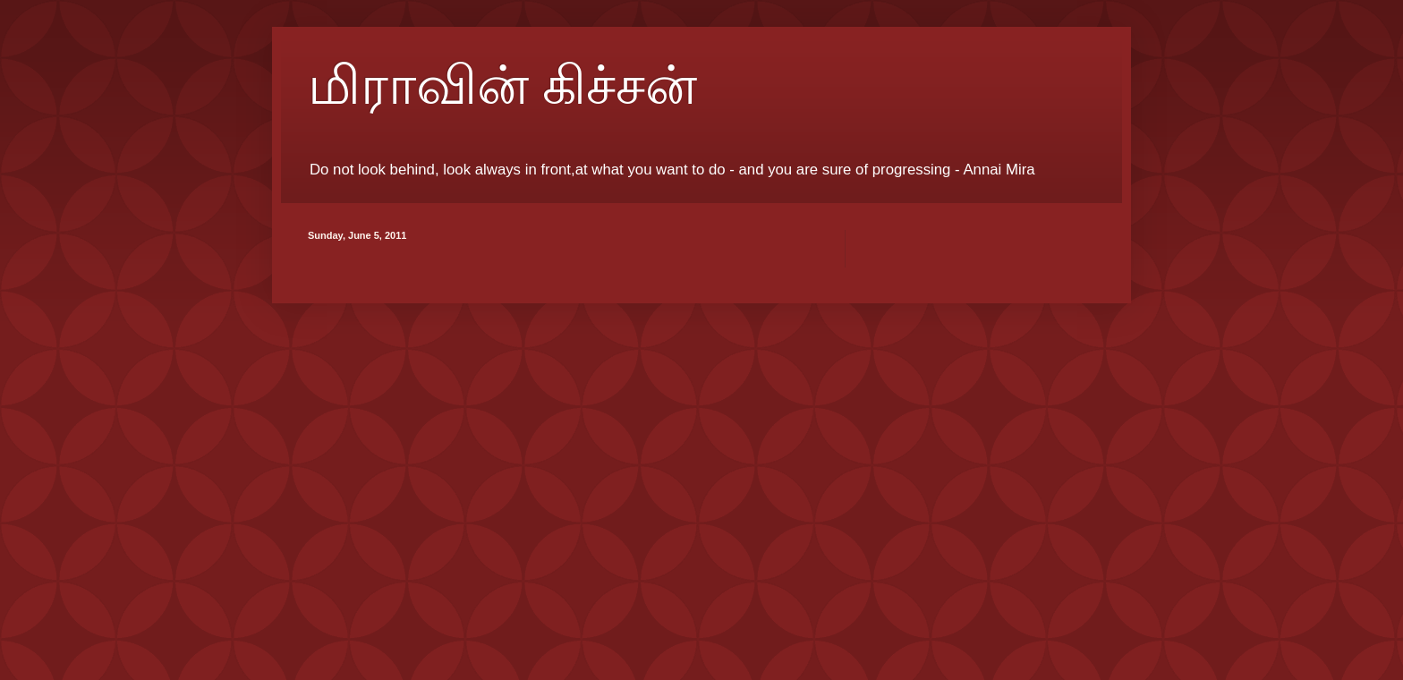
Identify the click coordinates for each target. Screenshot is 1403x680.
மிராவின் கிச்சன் (502, 85)
